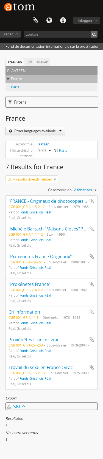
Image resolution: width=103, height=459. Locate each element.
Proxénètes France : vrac (34, 340)
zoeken (42, 62)
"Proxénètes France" (30, 284)
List (29, 62)
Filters (17, 102)
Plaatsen (42, 144)
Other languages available (37, 130)
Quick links (63, 20)
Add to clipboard (91, 201)
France (16, 78)
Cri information (24, 312)
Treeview (14, 62)
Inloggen (85, 20)
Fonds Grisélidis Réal (35, 212)
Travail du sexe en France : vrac (41, 367)
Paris (15, 87)
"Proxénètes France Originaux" (40, 257)
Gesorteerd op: (60, 189)
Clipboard (35, 20)
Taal (49, 20)
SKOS (16, 406)
